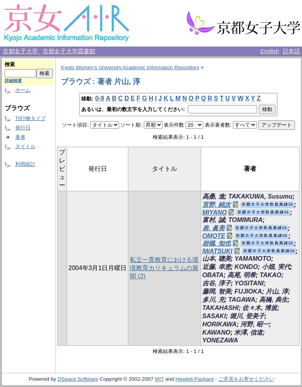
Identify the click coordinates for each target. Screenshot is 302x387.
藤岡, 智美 (216, 291)
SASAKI (214, 316)
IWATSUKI (217, 251)
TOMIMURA (245, 220)
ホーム (22, 90)
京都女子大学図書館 (69, 51)
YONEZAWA (220, 340)
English (269, 51)
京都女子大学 (21, 51)
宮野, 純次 (216, 204)
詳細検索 (13, 80)
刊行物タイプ (30, 118)
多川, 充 (213, 299)
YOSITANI (248, 283)
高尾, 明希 (241, 275)
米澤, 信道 (248, 332)
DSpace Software (77, 379)
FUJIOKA (248, 291)
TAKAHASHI (220, 308)
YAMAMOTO (252, 258)
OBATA (213, 275)
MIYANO (214, 212)
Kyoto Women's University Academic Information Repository (130, 67)
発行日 (22, 128)
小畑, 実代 (276, 266)
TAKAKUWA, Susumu (260, 196)
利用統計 (25, 164)
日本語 (291, 51)
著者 (20, 137)
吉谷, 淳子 (216, 283)
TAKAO (271, 275)
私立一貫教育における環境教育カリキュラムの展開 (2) (164, 268)
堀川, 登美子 (247, 316)
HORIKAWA (219, 324)
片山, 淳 (277, 291)
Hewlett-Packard (194, 379)
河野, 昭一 (254, 324)
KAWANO (216, 332)
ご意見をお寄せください (246, 379)
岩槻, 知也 (216, 243)
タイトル (25, 146)
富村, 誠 (213, 220)
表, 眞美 (213, 228)
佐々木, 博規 (259, 308)
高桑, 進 (213, 196)
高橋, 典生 (273, 299)
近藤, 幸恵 (216, 266)
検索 (10, 64)
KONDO (246, 266)
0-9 (99, 98)
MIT (159, 379)
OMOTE (213, 236)
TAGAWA (241, 299)
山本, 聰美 (216, 258)
